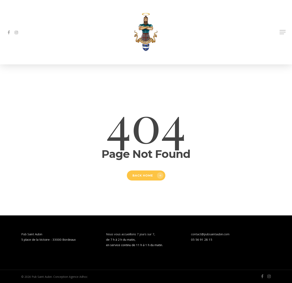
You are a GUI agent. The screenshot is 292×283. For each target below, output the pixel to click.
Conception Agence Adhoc (70, 277)
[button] (283, 32)
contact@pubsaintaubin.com (210, 234)
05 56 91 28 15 (201, 239)
